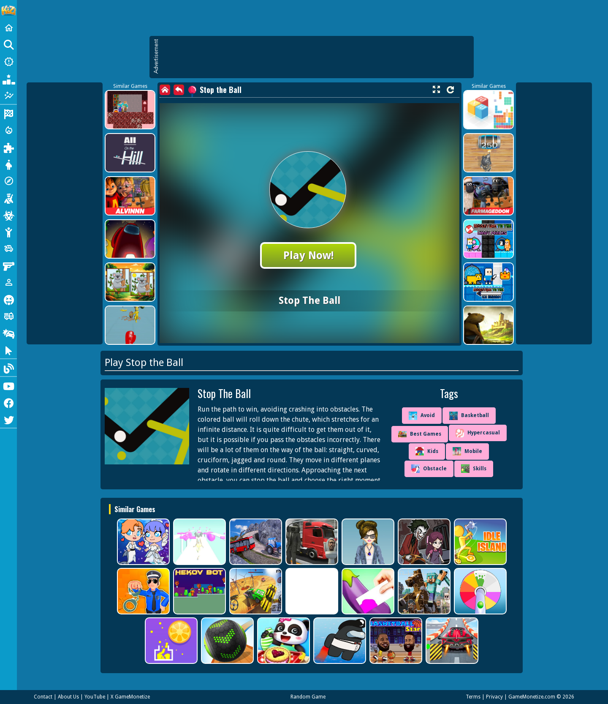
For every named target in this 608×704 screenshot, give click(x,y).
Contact (43, 697)
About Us (68, 697)
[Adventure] (8, 180)
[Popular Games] (8, 78)
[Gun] (8, 265)
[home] (165, 90)
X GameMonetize (130, 697)
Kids (426, 451)
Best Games (419, 434)
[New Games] (8, 61)
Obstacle (429, 468)
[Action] (8, 130)
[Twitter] (8, 419)
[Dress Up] (8, 164)
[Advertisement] (316, 57)
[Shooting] (8, 197)
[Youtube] (8, 385)
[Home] (8, 27)
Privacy (494, 697)
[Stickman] (8, 231)
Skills (473, 468)
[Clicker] (8, 349)
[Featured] (8, 95)
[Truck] (8, 316)
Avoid (422, 416)
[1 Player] (8, 282)
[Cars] (8, 248)
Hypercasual (478, 433)
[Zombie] (8, 214)
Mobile (467, 451)
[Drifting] (8, 333)
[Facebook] (8, 402)
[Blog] (8, 367)
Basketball (469, 416)
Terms (473, 697)
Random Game (308, 697)
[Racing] (8, 113)
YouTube (94, 697)
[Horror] (8, 299)
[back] (179, 90)
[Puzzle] (8, 147)
